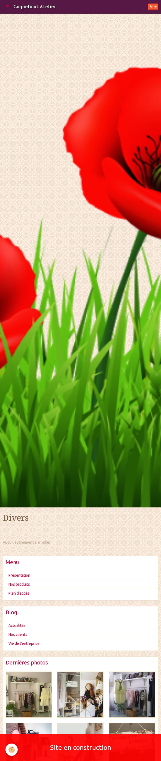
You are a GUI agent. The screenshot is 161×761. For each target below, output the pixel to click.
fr (151, 6)
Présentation (19, 575)
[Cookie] (11, 750)
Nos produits (19, 584)
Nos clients (17, 634)
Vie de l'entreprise (24, 643)
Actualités (17, 625)
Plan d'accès (18, 593)
